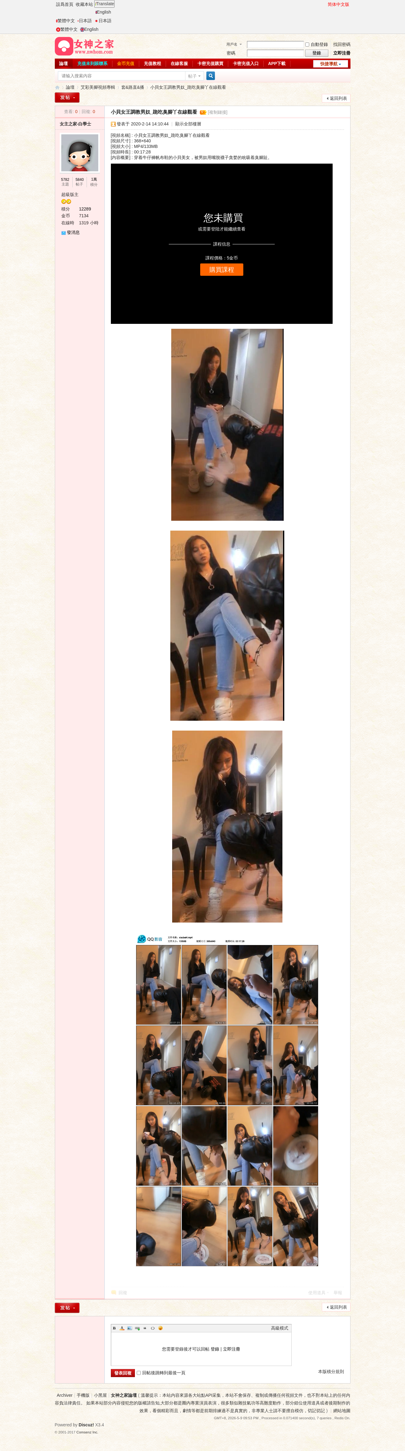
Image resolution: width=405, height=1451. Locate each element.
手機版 (83, 1395)
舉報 (338, 1292)
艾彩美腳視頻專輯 (98, 87)
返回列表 (338, 98)
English (103, 12)
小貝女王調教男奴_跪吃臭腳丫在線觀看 (188, 87)
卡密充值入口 (246, 63)
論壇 (63, 63)
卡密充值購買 (210, 63)
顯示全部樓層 (188, 123)
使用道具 (317, 1292)
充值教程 (152, 63)
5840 (79, 179)
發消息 (73, 232)
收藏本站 (84, 4)
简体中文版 (338, 4)
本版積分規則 (331, 1371)
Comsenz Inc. (87, 1432)
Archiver (64, 1395)
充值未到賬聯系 (92, 63)
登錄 (215, 1349)
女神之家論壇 (57, 87)
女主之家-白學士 (75, 123)
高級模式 (279, 1328)
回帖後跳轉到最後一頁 (161, 1372)
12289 (85, 208)
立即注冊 (341, 53)
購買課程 (221, 269)
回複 (123, 1292)
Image (130, 1328)
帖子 (192, 76)
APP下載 (277, 63)
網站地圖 (341, 1410)
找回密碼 (341, 44)
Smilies (160, 1328)
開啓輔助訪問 (324, 4)
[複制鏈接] (218, 112)
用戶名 (231, 44)
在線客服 (179, 63)
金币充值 (125, 63)
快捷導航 (329, 63)
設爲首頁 (64, 4)
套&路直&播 (132, 87)
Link (137, 1328)
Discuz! (86, 1424)
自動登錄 (316, 44)
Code (153, 1328)
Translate (104, 3)
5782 (65, 179)
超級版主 (70, 194)
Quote (145, 1328)
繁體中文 (65, 20)
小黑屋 (100, 1395)
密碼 (231, 53)
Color (122, 1328)
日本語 (84, 20)
